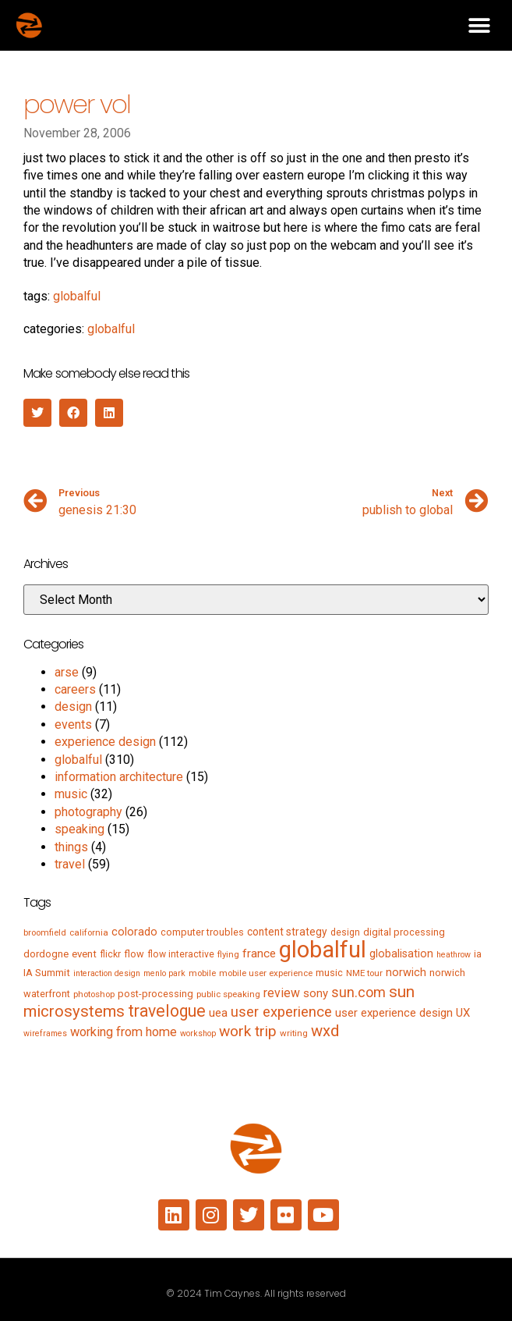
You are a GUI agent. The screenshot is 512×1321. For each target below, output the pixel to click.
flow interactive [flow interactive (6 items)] (180, 954)
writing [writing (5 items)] (294, 1033)
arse (67, 672)
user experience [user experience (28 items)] (281, 1012)
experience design (105, 741)
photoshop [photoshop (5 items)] (94, 994)
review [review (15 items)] (281, 992)
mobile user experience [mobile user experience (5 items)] (265, 973)
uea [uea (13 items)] (218, 1013)
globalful (77, 296)
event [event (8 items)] (84, 954)
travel (70, 864)
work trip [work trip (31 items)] (248, 1031)
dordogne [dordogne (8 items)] (46, 954)
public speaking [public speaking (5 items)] (228, 994)
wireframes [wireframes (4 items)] (45, 1033)
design (73, 706)
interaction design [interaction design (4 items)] (106, 973)
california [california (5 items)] (88, 932)
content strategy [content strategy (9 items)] (287, 931)
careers (75, 689)
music (71, 794)
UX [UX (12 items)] (463, 1013)
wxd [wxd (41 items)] (325, 1030)
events (73, 724)
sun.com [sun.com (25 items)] (358, 992)
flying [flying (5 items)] (228, 954)
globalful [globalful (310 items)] (322, 949)
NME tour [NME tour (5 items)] (364, 973)
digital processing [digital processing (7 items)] (404, 932)
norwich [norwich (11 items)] (406, 972)
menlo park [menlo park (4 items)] (164, 973)
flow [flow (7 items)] (134, 954)
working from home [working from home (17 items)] (123, 1031)
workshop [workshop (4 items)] (198, 1033)
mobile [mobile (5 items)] (202, 973)
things (71, 847)
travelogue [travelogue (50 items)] (167, 1011)
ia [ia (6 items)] (478, 954)
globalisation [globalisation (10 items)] (401, 953)
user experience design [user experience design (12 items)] (394, 1013)
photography (88, 811)
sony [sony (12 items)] (315, 993)
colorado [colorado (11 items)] (134, 932)
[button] (478, 25)
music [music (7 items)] (329, 972)
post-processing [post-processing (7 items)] (155, 994)
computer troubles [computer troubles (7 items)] (202, 932)
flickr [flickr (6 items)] (110, 954)
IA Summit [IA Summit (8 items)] (46, 972)
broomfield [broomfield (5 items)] (44, 932)
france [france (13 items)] (259, 953)
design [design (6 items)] (345, 932)
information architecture (119, 776)
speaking (79, 829)
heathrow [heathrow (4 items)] (453, 955)
